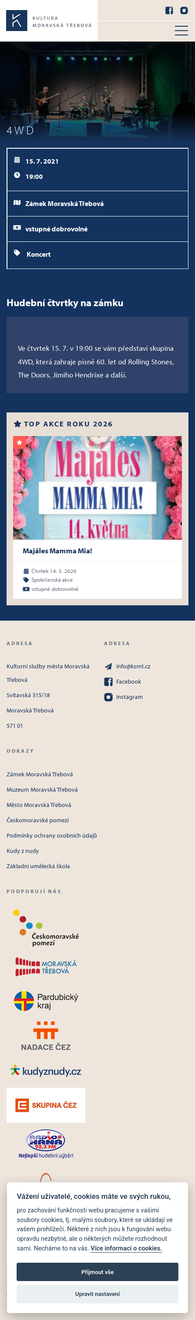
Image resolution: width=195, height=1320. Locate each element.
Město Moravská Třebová (39, 805)
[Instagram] (184, 10)
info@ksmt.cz (127, 666)
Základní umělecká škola (38, 866)
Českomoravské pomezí (38, 820)
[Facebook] (169, 10)
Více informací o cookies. (126, 1248)
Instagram (123, 697)
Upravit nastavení (97, 1294)
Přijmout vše (97, 1272)
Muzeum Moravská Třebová (42, 789)
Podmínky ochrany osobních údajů (52, 835)
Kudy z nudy (23, 851)
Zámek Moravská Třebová (40, 774)
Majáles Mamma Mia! (57, 550)
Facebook (122, 681)
